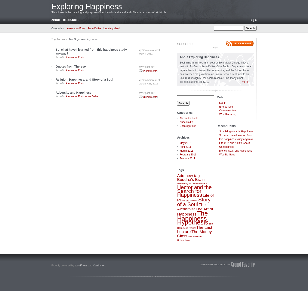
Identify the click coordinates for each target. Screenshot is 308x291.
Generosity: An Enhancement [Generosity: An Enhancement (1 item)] (192, 183)
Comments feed (228, 110)
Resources (71, 20)
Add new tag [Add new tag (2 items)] (188, 175)
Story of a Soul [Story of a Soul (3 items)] (193, 202)
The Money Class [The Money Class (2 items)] (194, 233)
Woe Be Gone (227, 154)
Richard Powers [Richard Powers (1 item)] (189, 200)
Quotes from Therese (71, 66)
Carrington (99, 265)
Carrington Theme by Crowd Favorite (228, 264)
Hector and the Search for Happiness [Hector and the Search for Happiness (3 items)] (194, 191)
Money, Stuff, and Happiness (235, 150)
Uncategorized (111, 28)
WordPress (81, 265)
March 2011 (186, 150)
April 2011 (185, 146)
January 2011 (187, 158)
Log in (253, 20)
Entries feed (226, 106)
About (56, 20)
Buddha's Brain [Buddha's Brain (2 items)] (191, 179)
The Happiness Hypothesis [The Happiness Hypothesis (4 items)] (192, 218)
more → (246, 81)
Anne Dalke (94, 28)
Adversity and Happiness (73, 92)
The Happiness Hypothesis (84, 39)
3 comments (150, 97)
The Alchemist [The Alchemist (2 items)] (191, 206)
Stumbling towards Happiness (236, 131)
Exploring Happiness (86, 6)
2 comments (150, 70)
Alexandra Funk (76, 28)
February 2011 (188, 154)
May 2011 (185, 143)
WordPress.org (227, 114)
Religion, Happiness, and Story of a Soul (84, 79)
